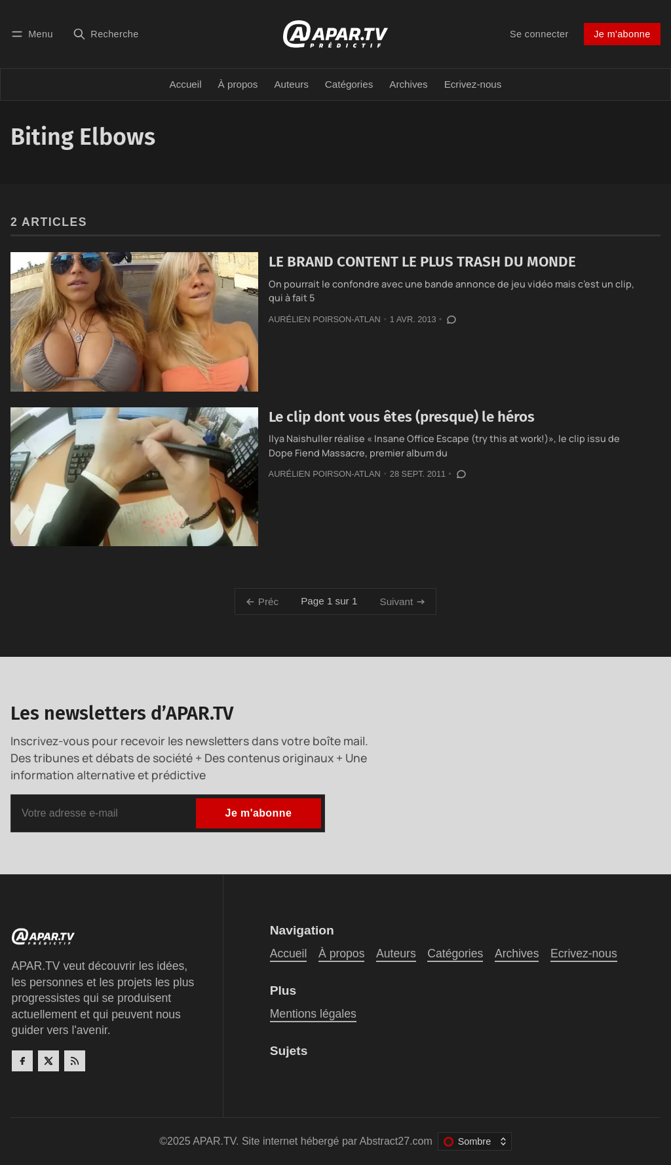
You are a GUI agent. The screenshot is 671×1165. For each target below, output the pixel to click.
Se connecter (539, 34)
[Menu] (34, 34)
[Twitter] (48, 1060)
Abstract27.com (396, 1141)
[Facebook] (22, 1060)
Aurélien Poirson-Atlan (325, 319)
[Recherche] (106, 34)
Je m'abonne (622, 34)
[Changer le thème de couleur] (474, 1141)
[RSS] (74, 1060)
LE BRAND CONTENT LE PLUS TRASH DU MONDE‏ (422, 261)
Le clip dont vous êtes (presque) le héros (402, 417)
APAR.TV (214, 1141)
